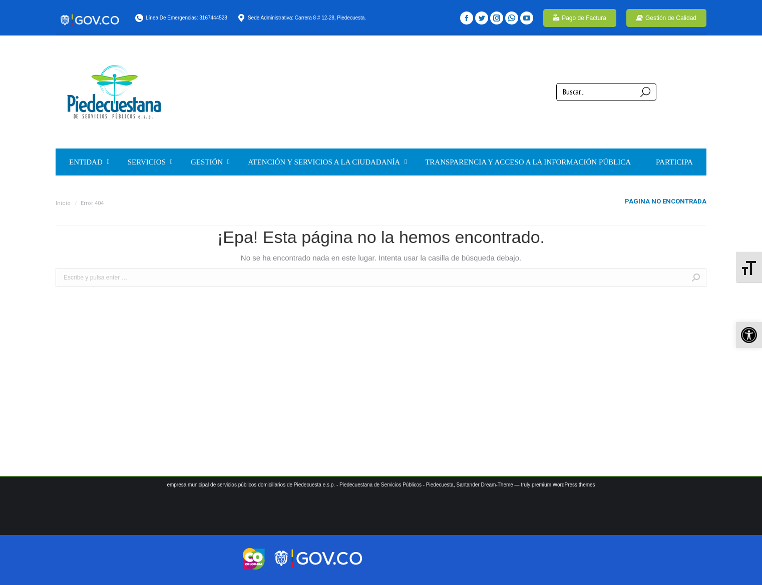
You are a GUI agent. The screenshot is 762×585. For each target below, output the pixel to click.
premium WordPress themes (563, 485)
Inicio (63, 203)
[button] (749, 335)
